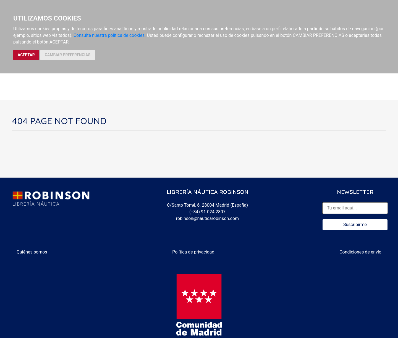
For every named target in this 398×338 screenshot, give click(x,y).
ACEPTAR (26, 55)
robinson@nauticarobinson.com (207, 218)
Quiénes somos (32, 252)
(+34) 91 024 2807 (207, 211)
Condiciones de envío (360, 252)
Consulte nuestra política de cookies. (110, 35)
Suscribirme (355, 224)
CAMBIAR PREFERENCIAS (67, 55)
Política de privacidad (193, 252)
